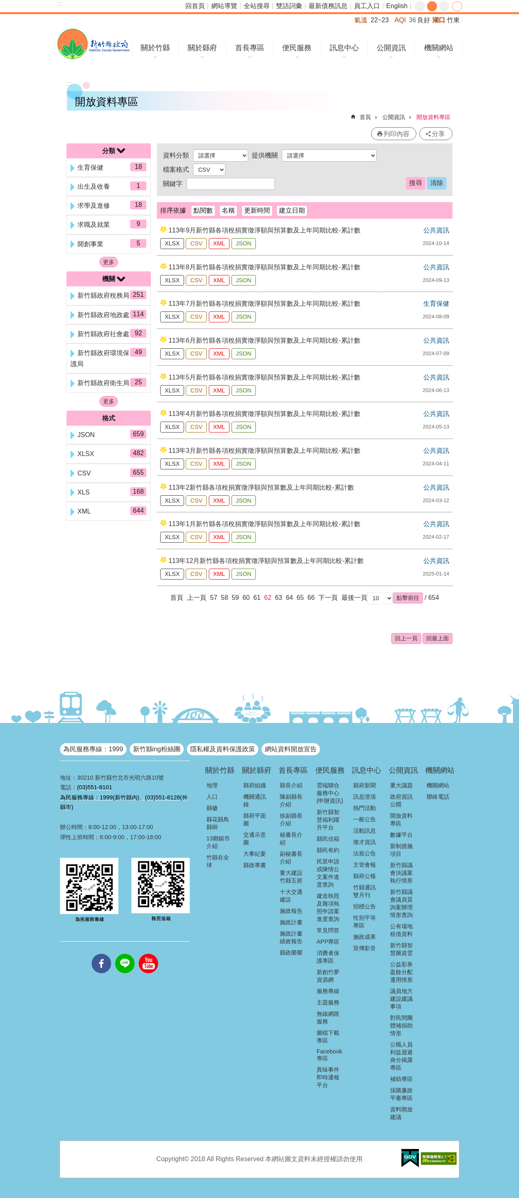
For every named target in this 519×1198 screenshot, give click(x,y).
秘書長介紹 (291, 838)
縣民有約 (328, 850)
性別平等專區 (364, 921)
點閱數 (203, 210)
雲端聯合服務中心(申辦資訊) (330, 793)
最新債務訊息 (328, 5)
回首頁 (195, 5)
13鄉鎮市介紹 (218, 842)
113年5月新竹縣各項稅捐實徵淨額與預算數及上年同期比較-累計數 (264, 377)
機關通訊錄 (254, 800)
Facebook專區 (329, 1055)
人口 (212, 796)
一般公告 (364, 819)
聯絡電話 (438, 796)
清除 (436, 182)
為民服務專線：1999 (93, 749)
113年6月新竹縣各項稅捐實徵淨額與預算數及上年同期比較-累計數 (264, 340)
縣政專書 (254, 865)
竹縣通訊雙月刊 (364, 891)
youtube (148, 954)
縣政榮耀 (291, 952)
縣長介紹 (291, 785)
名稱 (228, 210)
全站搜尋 (257, 5)
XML (219, 243)
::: (59, 3)
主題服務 (328, 1002)
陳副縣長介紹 (291, 800)
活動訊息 (364, 830)
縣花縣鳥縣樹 (217, 823)
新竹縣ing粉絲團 (156, 749)
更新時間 (257, 210)
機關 (108, 278)
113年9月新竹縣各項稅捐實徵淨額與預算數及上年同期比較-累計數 (264, 230)
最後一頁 (354, 597)
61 (257, 597)
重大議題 (401, 785)
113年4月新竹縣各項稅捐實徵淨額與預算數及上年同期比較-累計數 (264, 413)
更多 (108, 262)
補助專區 (401, 1079)
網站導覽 (224, 5)
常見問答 (328, 930)
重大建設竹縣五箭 (291, 877)
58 (224, 597)
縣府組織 (254, 785)
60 (246, 597)
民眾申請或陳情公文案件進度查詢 (328, 873)
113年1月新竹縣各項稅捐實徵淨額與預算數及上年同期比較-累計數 (264, 523)
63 (278, 597)
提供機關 (265, 155)
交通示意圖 (254, 838)
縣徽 (212, 808)
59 (235, 597)
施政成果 (364, 937)
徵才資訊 (364, 842)
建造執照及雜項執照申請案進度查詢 (328, 907)
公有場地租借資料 (401, 930)
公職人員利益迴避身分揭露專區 (401, 1056)
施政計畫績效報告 (291, 937)
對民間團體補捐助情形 (401, 1025)
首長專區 (249, 48)
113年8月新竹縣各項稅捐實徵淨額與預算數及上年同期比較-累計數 (264, 267)
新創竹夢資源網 (328, 976)
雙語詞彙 (289, 5)
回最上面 (437, 638)
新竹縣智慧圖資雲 (401, 949)
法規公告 (364, 853)
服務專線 (328, 991)
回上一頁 (406, 638)
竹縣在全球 (217, 861)
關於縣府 (202, 48)
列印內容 (397, 133)
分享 (457, 6)
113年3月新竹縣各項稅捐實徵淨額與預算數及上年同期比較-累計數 (264, 450)
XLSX (172, 243)
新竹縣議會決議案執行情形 (401, 873)
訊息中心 (344, 48)
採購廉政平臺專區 (401, 1094)
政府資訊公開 (401, 800)
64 (289, 597)
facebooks (101, 954)
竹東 (453, 20)
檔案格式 (176, 169)
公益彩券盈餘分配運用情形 (401, 972)
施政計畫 (291, 922)
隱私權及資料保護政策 (222, 749)
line (125, 954)
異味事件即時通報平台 (328, 1077)
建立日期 (292, 210)
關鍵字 (172, 183)
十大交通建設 (291, 896)
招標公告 (364, 906)
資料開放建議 (401, 1113)
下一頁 (328, 597)
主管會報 (364, 864)
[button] (408, 598)
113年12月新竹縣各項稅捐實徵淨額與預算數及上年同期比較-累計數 (266, 560)
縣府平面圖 (254, 819)
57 (213, 597)
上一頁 (196, 597)
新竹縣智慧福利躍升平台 (328, 820)
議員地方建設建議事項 (401, 999)
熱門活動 (364, 808)
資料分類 (176, 155)
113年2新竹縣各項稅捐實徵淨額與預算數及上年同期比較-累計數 (261, 487)
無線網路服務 (328, 1017)
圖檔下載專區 (328, 1037)
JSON (243, 243)
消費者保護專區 (328, 957)
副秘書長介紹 (291, 858)
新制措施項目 (401, 850)
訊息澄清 (364, 796)
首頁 (365, 117)
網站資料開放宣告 (291, 749)
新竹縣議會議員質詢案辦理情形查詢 (401, 903)
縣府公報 (364, 876)
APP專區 (328, 941)
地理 (212, 785)
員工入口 (367, 5)
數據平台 (401, 834)
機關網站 (438, 48)
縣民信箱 (328, 839)
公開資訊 (391, 48)
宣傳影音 (364, 948)
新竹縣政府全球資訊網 (93, 44)
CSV (196, 243)
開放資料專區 (433, 117)
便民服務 (296, 48)
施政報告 (291, 911)
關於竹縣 (155, 48)
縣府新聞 (364, 785)
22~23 (380, 20)
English (396, 5)
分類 (108, 150)
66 (311, 597)
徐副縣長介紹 (291, 819)
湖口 (438, 20)
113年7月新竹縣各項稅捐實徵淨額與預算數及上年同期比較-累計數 (264, 303)
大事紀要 (254, 854)
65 (300, 597)
